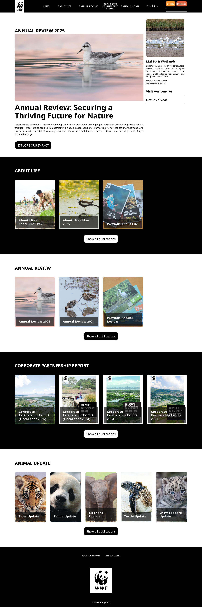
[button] (152, 6)
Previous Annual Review (120, 319)
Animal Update (130, 6)
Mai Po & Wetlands (161, 61)
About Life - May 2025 (76, 234)
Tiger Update (28, 516)
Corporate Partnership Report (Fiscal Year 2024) (78, 427)
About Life (64, 6)
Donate (170, 4)
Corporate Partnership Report (110, 6)
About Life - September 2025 (31, 234)
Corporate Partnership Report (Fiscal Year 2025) (34, 427)
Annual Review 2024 (78, 321)
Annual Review (88, 6)
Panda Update (65, 516)
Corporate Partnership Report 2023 (166, 427)
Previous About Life (122, 236)
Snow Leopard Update (170, 514)
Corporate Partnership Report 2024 (122, 427)
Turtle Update (135, 516)
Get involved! (156, 100)
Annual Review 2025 (156, 80)
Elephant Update (96, 514)
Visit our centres (159, 91)
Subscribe (181, 4)
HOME (46, 6)
